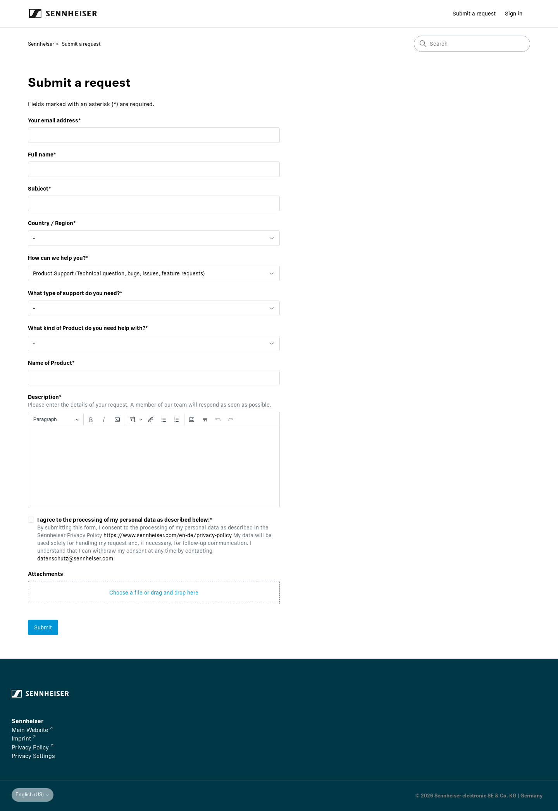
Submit (43, 627)
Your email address (54, 120)
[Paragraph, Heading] (56, 420)
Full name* (42, 154)
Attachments (45, 574)
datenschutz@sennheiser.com (75, 558)
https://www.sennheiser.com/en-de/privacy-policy (167, 535)
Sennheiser (41, 44)
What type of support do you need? (75, 293)
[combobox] (154, 238)
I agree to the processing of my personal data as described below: (120, 520)
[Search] (472, 44)
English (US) (33, 794)
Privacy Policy (32, 747)
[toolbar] (153, 419)
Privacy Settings (33, 756)
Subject (39, 189)
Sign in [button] (513, 13)
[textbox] (154, 467)
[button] (154, 592)
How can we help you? (58, 258)
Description (45, 397)
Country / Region (52, 223)
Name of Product (51, 363)
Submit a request (474, 13)
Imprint (24, 738)
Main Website (32, 730)
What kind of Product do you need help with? (88, 328)
